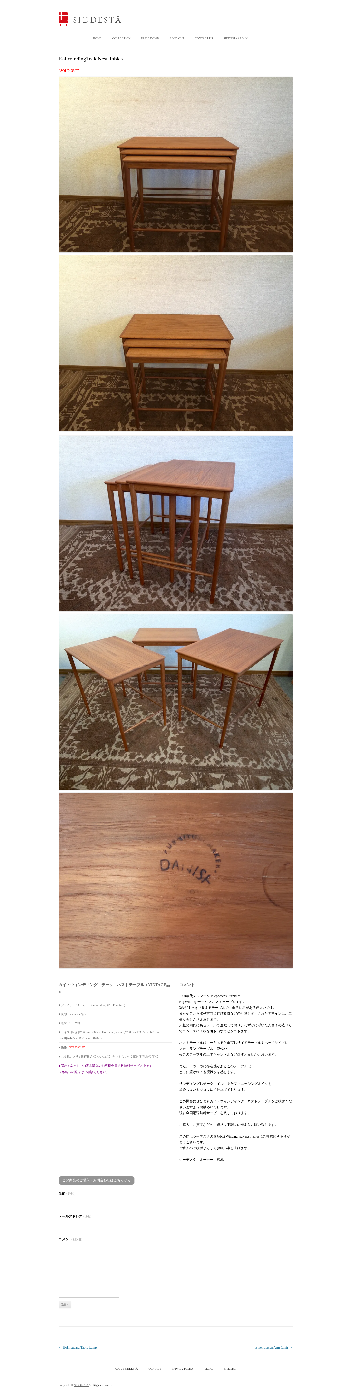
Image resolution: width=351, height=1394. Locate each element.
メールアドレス (75, 1216)
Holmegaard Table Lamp (77, 1347)
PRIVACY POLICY (183, 1368)
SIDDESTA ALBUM (236, 38)
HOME (97, 38)
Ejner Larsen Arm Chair (273, 1347)
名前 (66, 1193)
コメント (70, 1239)
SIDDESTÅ (97, 20)
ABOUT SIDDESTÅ (126, 1368)
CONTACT (154, 1368)
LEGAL (209, 1368)
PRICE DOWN (150, 38)
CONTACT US (204, 38)
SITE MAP (230, 1368)
